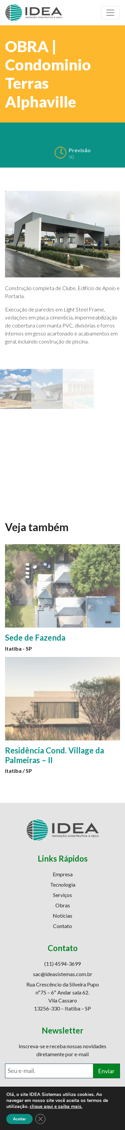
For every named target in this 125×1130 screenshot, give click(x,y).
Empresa (63, 874)
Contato (62, 926)
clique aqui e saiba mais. (56, 1106)
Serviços (62, 895)
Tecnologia (62, 884)
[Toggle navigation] (110, 12)
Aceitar (19, 1119)
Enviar (106, 1071)
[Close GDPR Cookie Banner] (40, 1119)
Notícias (62, 915)
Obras (62, 905)
